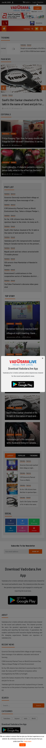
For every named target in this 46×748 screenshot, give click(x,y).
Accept (22, 745)
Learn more (27, 741)
